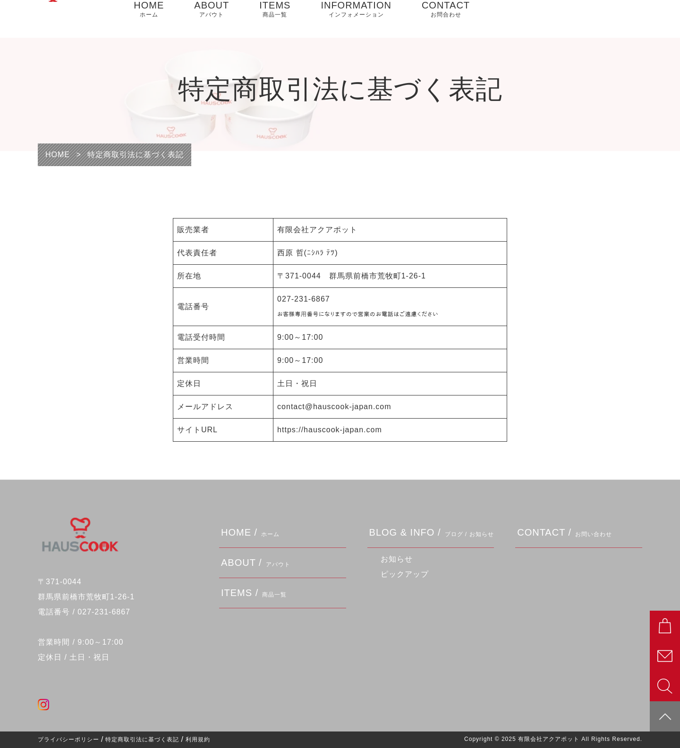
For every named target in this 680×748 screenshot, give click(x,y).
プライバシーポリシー (68, 739)
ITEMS (274, 18)
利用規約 (198, 739)
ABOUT (211, 18)
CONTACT (446, 18)
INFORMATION (356, 18)
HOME (149, 18)
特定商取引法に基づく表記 (142, 739)
